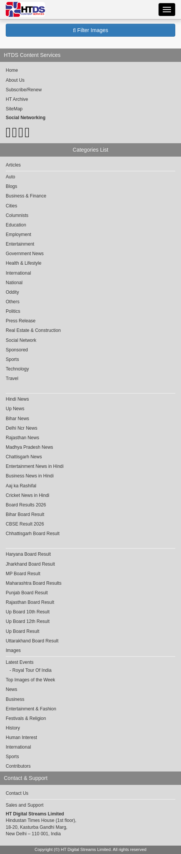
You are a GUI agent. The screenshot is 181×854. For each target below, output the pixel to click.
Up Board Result (22, 631)
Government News (25, 253)
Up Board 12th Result (28, 621)
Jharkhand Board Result (30, 564)
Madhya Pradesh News (29, 447)
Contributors (18, 766)
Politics (13, 311)
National (14, 282)
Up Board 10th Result (28, 612)
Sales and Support (25, 805)
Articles (13, 165)
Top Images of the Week (30, 680)
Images (13, 650)
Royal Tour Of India (32, 670)
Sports (12, 359)
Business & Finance (26, 196)
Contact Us (17, 793)
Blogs (11, 186)
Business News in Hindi (29, 476)
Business (15, 699)
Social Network (21, 340)
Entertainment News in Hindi (34, 466)
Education (16, 225)
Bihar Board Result (25, 514)
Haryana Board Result (28, 554)
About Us (15, 80)
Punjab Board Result (27, 592)
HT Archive (17, 99)
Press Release (21, 320)
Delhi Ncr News (21, 428)
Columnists (17, 215)
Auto (10, 177)
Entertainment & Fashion (31, 709)
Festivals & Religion (26, 718)
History (13, 728)
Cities (11, 206)
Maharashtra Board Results (33, 583)
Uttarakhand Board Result (32, 641)
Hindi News (17, 399)
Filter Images (90, 30)
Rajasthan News (22, 437)
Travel (12, 378)
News (11, 689)
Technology (17, 369)
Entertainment (20, 244)
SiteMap (14, 109)
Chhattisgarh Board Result (33, 533)
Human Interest (21, 737)
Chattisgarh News (24, 456)
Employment (18, 234)
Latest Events (20, 662)
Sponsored (17, 350)
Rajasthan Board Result (30, 602)
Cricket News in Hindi (27, 495)
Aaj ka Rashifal (21, 485)
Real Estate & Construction (33, 330)
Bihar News (17, 418)
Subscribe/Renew (24, 89)
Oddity (12, 292)
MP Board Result (23, 573)
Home (12, 70)
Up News (15, 408)
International (18, 273)
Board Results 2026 (26, 505)
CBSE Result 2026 (25, 524)
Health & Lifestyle (23, 263)
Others (12, 301)
